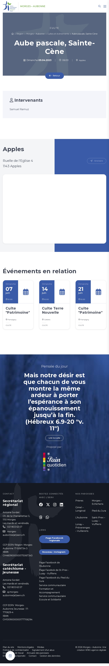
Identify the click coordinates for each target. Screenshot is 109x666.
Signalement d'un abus (43, 652)
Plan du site (8, 650)
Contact (32, 658)
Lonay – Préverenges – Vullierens (82, 529)
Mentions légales (25, 650)
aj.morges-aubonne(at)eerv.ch (14, 596)
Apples (80, 60)
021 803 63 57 (14, 528)
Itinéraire (98, 161)
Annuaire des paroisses (38, 655)
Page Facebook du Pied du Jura (54, 585)
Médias (40, 650)
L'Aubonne (81, 519)
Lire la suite (54, 439)
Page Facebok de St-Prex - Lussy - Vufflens (54, 577)
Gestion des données (50, 658)
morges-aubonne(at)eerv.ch (14, 535)
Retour (56, 75)
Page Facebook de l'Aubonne (49, 570)
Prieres (79, 502)
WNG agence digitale (95, 652)
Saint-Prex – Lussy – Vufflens (98, 522)
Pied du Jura (99, 512)
